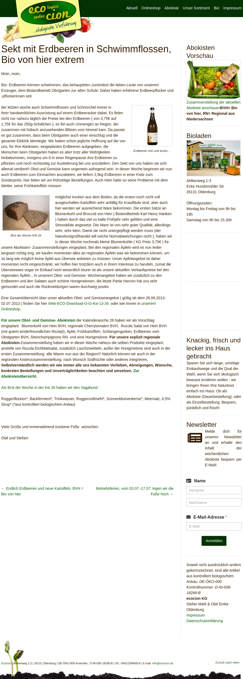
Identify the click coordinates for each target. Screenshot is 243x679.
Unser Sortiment (196, 8)
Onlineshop (150, 8)
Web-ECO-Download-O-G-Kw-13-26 (78, 303)
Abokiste (171, 8)
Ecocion (47, 22)
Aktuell (131, 8)
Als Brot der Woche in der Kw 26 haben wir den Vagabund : (50, 387)
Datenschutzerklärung (204, 621)
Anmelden (214, 541)
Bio (216, 8)
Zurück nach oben (227, 662)
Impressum (232, 8)
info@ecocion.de (162, 663)
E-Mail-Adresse (210, 517)
